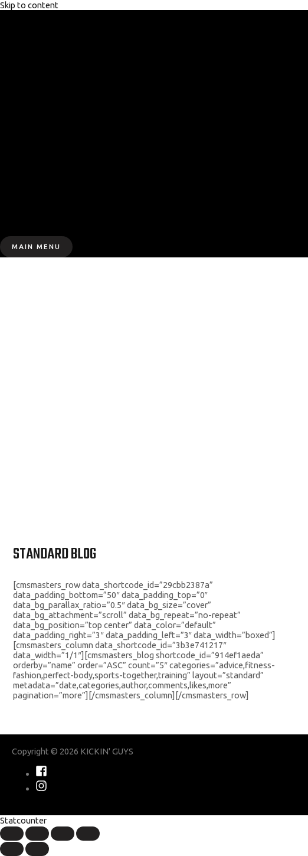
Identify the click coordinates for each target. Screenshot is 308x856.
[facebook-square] (41, 774)
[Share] (37, 833)
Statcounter (23, 820)
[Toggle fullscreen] (62, 833)
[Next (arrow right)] (37, 849)
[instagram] (41, 788)
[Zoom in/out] (88, 833)
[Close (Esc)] (12, 833)
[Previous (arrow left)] (12, 849)
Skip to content (29, 5)
